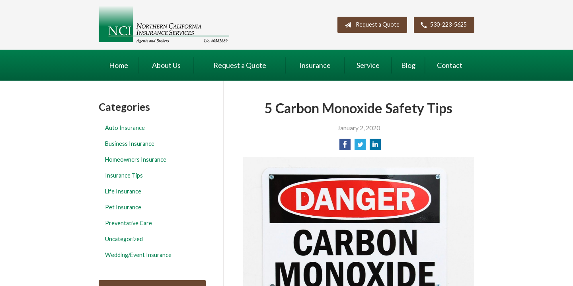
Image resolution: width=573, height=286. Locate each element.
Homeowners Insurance (135, 159)
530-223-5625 (442, 25)
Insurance (315, 65)
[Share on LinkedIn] (375, 147)
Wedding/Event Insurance (138, 254)
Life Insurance (123, 191)
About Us (166, 65)
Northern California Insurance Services (164, 24)
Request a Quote (370, 25)
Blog (408, 65)
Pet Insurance (123, 207)
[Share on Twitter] (360, 147)
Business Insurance (129, 143)
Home (118, 65)
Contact (449, 65)
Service (368, 65)
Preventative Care (128, 223)
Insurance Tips (124, 175)
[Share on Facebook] (345, 147)
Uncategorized (124, 239)
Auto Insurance (125, 127)
